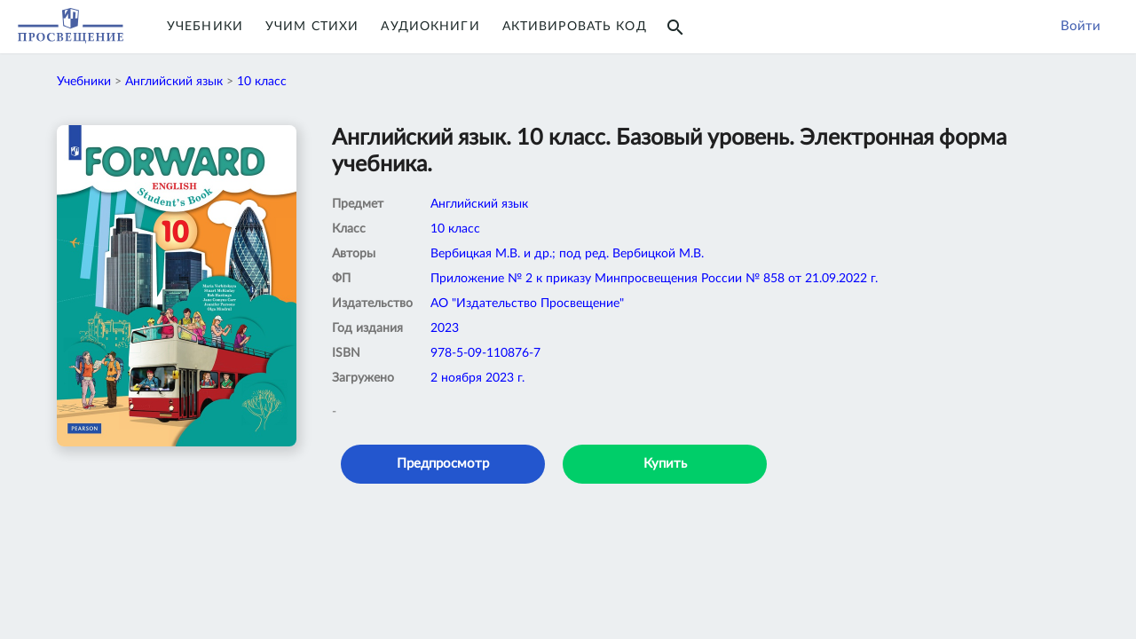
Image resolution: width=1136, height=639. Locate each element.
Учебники (205, 26)
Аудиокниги (430, 26)
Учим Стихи (312, 26)
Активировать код (574, 26)
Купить (665, 463)
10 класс (262, 81)
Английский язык (174, 81)
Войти (1080, 26)
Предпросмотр (443, 463)
